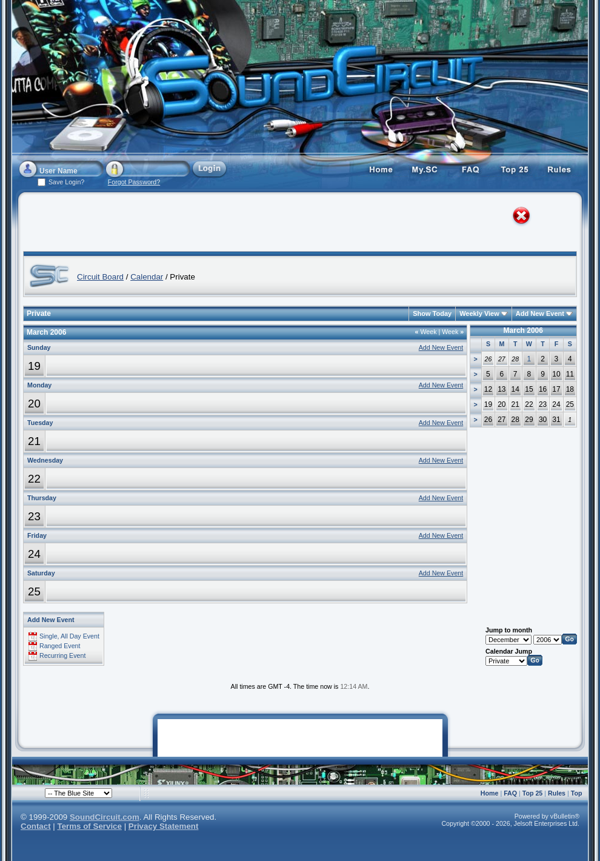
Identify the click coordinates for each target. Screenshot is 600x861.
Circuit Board (100, 276)
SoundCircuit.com (104, 817)
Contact (36, 826)
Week (426, 331)
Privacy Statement (163, 826)
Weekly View (479, 313)
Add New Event (540, 313)
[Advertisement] (147, 224)
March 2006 (523, 330)
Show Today (432, 313)
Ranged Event (60, 645)
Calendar (146, 276)
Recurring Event (62, 655)
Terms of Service (90, 826)
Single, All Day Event (69, 636)
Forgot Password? (134, 182)
